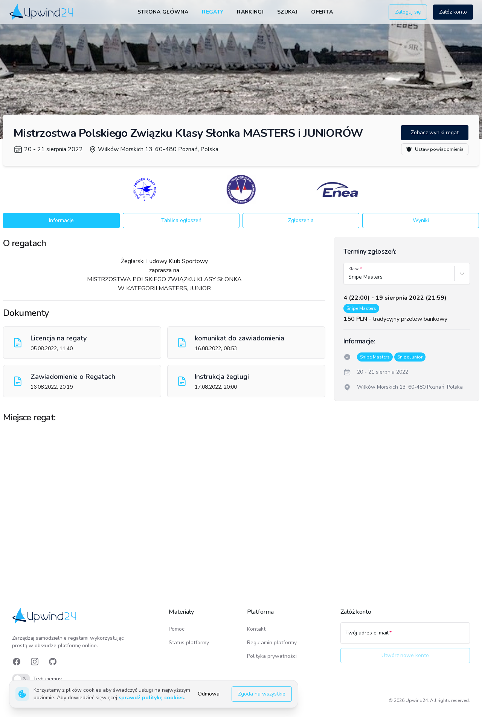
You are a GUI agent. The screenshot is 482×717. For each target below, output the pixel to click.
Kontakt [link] (256, 629)
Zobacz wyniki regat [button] (435, 132)
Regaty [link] (212, 11)
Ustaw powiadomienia (435, 149)
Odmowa (209, 693)
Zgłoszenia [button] (301, 220)
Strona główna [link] (163, 11)
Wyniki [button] (421, 220)
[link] (42, 11)
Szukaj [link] (287, 11)
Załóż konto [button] (453, 11)
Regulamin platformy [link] (272, 642)
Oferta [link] (322, 11)
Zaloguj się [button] (408, 11)
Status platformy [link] (189, 642)
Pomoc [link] (177, 629)
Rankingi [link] (250, 11)
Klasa (354, 269)
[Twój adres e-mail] (405, 636)
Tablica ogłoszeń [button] (181, 220)
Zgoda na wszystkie (261, 693)
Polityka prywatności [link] (272, 656)
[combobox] (349, 277)
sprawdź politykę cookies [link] (151, 697)
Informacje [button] (61, 220)
